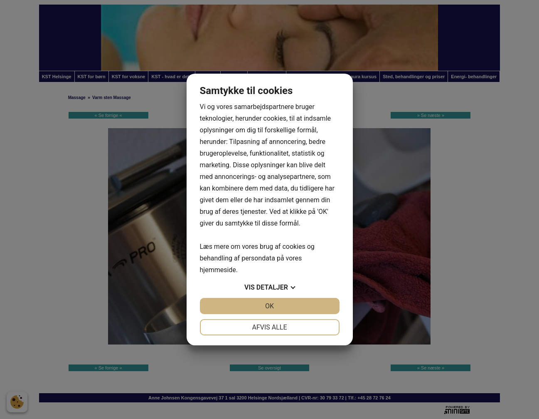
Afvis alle (269, 327)
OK (269, 306)
